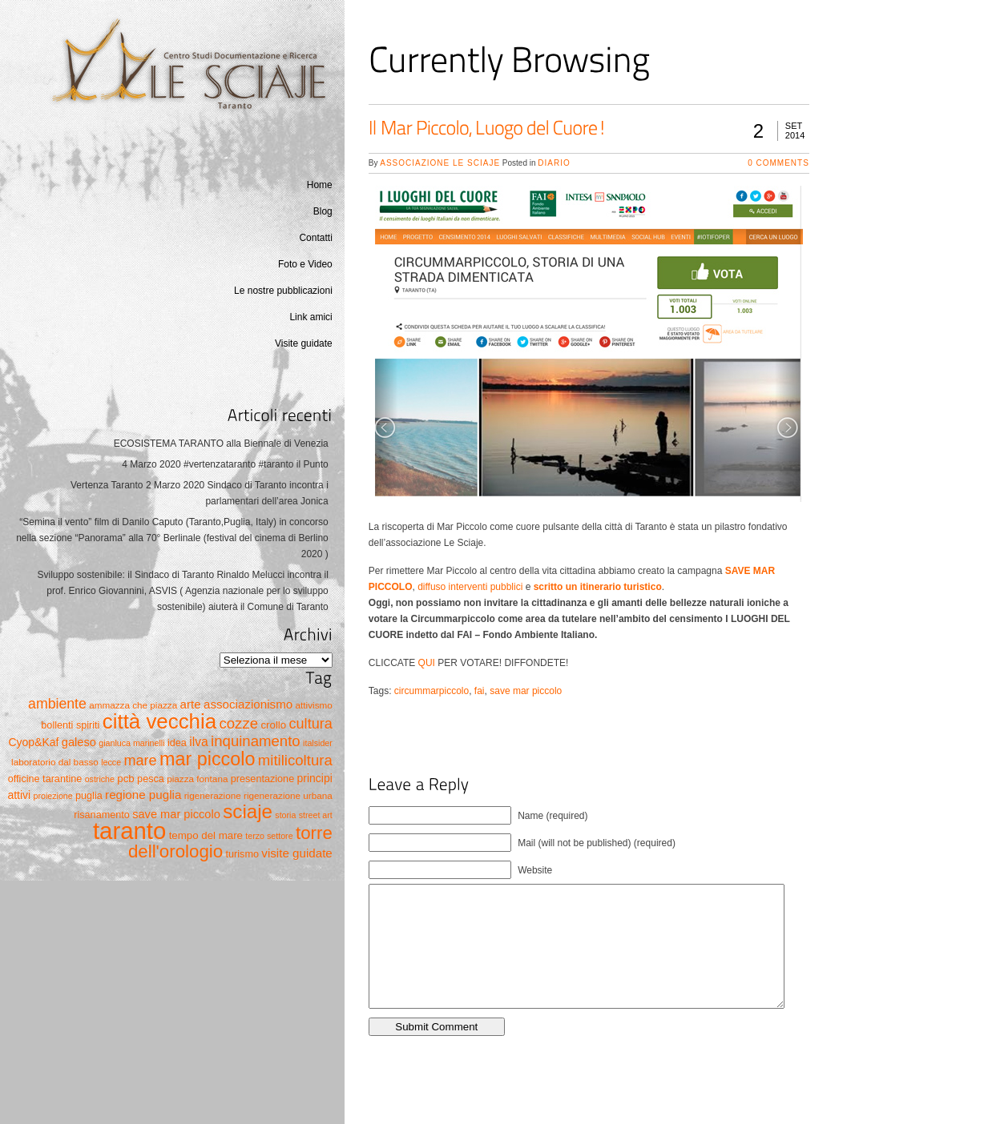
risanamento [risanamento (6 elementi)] (102, 815)
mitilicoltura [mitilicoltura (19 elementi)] (295, 760)
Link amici (310, 317)
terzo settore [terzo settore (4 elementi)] (268, 836)
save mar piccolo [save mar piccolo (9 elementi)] (176, 814)
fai (479, 690)
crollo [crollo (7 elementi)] (273, 725)
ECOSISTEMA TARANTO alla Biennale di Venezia (221, 443)
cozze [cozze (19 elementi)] (238, 723)
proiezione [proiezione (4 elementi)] (52, 796)
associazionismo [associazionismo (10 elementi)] (248, 704)
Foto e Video (305, 264)
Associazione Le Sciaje (440, 163)
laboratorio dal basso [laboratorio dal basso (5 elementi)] (55, 762)
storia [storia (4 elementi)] (285, 815)
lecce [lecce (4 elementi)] (111, 762)
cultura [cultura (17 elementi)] (311, 724)
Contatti (315, 237)
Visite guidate (304, 343)
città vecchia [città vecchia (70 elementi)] (159, 721)
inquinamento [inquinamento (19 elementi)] (255, 741)
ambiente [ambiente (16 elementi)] (57, 704)
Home (320, 185)
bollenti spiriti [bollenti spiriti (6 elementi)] (70, 725)
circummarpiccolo (431, 690)
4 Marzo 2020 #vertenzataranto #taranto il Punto (225, 464)
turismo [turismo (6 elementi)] (242, 854)
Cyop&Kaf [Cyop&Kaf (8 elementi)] (34, 742)
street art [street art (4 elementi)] (316, 815)
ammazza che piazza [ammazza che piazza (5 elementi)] (133, 705)
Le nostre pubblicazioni (283, 290)
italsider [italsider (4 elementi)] (318, 743)
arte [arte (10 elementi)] (190, 704)
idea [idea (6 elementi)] (177, 743)
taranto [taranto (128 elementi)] (129, 830)
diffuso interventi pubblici (469, 586)
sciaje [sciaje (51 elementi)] (247, 811)
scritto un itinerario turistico (598, 586)
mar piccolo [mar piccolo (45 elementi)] (207, 759)
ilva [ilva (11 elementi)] (198, 742)
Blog (323, 211)
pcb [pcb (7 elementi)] (125, 779)
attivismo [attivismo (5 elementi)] (314, 705)
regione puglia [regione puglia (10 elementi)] (143, 794)
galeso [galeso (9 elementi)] (79, 742)
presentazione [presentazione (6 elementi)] (262, 779)
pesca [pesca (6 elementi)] (150, 779)
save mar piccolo (526, 690)
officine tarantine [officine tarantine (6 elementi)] (45, 779)
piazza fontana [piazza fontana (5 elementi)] (197, 778)
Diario (554, 163)
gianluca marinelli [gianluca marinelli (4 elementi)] (131, 743)
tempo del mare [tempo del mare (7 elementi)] (206, 835)
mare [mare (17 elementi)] (139, 761)
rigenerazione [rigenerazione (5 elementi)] (212, 795)
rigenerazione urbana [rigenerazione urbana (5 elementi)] (288, 795)
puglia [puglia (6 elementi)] (89, 795)
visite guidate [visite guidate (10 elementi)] (296, 853)
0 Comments (778, 163)
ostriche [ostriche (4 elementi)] (100, 779)
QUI (426, 662)
